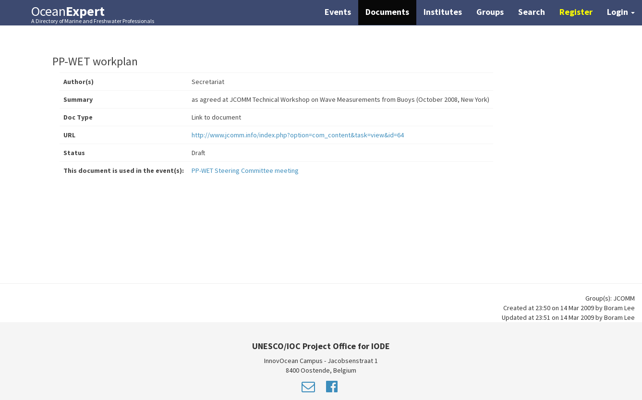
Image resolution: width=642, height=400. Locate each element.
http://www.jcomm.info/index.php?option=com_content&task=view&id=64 (298, 135)
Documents (387, 11)
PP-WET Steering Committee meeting (245, 170)
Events (338, 11)
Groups (490, 11)
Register (576, 11)
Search (531, 11)
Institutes (443, 11)
